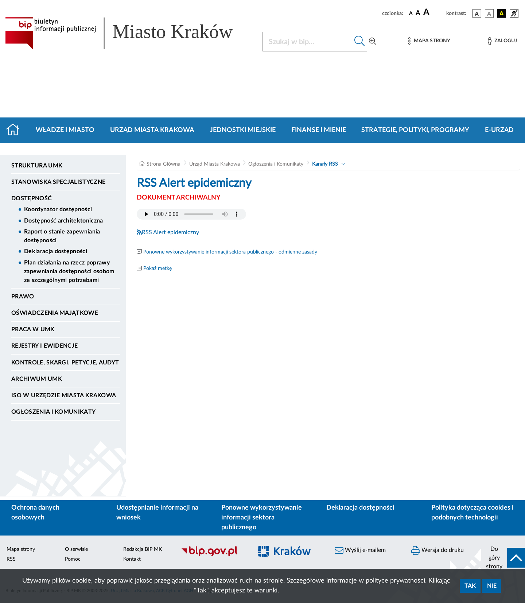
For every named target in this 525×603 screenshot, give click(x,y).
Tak (470, 586)
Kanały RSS (325, 164)
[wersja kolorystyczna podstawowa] (476, 13)
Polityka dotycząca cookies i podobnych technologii (472, 513)
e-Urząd (499, 130)
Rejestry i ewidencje (44, 346)
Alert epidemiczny (176, 232)
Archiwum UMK (36, 379)
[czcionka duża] (434, 12)
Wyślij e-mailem (360, 550)
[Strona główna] (15, 130)
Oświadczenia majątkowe (54, 313)
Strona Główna (163, 164)
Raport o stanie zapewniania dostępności (62, 236)
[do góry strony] (503, 558)
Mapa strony (21, 549)
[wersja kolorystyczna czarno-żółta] (501, 13)
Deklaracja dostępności (55, 251)
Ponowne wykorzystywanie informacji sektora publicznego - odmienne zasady (230, 252)
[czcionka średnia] (418, 13)
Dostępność (31, 198)
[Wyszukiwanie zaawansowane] (372, 41)
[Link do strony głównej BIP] (129, 33)
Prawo (22, 296)
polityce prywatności (395, 580)
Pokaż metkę (157, 268)
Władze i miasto (65, 130)
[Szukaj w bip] (359, 41)
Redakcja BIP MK (142, 549)
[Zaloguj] (502, 41)
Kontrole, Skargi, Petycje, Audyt (65, 363)
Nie (492, 586)
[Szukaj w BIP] (307, 41)
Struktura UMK (36, 166)
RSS (144, 232)
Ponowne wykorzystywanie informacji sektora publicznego (261, 518)
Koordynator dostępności (58, 209)
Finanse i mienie (318, 130)
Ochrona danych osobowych (35, 513)
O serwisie (76, 549)
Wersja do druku (437, 550)
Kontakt (132, 559)
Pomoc (73, 559)
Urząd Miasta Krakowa (152, 130)
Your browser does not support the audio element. (191, 214)
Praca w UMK (33, 329)
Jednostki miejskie (243, 130)
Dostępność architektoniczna (63, 221)
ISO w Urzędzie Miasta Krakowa (63, 395)
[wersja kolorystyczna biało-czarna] (489, 13)
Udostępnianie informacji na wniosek (157, 513)
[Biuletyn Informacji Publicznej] (213, 556)
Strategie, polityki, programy (415, 130)
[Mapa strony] (429, 41)
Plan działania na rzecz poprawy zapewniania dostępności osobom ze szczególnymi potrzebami (69, 271)
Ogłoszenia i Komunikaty (53, 412)
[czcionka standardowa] (410, 13)
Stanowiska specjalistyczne (58, 182)
